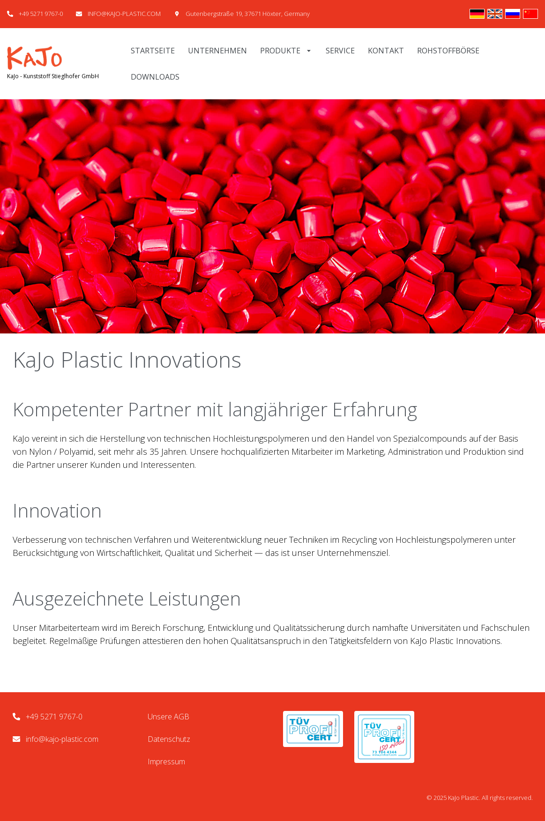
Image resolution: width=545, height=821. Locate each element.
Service (340, 50)
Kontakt (386, 50)
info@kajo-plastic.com (62, 739)
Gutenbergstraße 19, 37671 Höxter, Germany (248, 13)
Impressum (166, 761)
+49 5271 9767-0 (41, 13)
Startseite (153, 50)
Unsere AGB (168, 716)
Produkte (286, 50)
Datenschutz (169, 739)
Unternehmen (217, 50)
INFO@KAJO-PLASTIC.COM (124, 13)
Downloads (155, 77)
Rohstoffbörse (448, 50)
